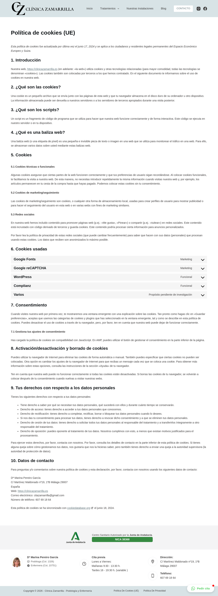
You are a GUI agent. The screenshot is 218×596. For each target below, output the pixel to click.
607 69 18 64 (168, 577)
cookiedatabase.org (78, 507)
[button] (200, 588)
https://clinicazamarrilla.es (42, 69)
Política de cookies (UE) (126, 590)
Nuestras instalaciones (140, 8)
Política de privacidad (154, 590)
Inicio (89, 8)
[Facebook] (205, 9)
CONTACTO (183, 8)
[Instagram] (198, 9)
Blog (163, 8)
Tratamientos (110, 8)
